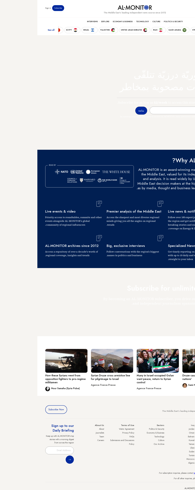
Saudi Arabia (181, 432)
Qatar (184, 455)
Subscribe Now (19, 409)
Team (64, 436)
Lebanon (183, 459)
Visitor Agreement (89, 428)
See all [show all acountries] (13, 30)
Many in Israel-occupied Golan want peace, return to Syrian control (117, 379)
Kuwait (154, 440)
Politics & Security (135, 22)
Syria (185, 462)
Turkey (184, 428)
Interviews (55, 22)
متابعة (181, 312)
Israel (185, 444)
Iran (185, 436)
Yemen (154, 444)
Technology (105, 22)
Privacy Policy (91, 432)
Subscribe (21, 8)
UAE (185, 440)
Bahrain (154, 436)
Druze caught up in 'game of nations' (162, 377)
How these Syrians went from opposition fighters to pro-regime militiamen (28, 379)
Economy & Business (85, 22)
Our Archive (121, 444)
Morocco (153, 459)
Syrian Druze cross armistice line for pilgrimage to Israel (73, 377)
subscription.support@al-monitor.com (171, 473)
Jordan (154, 428)
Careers (63, 440)
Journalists (62, 432)
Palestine (183, 447)
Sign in (11, 8)
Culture (119, 22)
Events (165, 8)
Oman (154, 432)
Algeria (154, 462)
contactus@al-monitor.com (176, 478)
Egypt (185, 451)
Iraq (155, 425)
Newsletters (175, 8)
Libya (155, 447)
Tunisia (154, 455)
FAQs (94, 436)
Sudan (154, 451)
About (64, 428)
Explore (68, 22)
